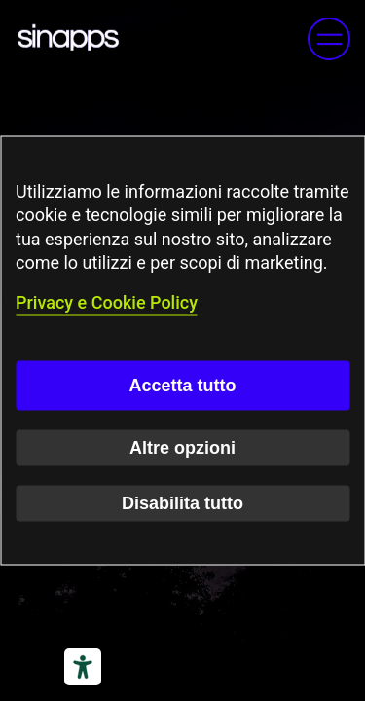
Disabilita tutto (182, 502)
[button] (329, 39)
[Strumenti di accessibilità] (82, 666)
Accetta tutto (182, 384)
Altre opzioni (182, 447)
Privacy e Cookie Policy (107, 302)
